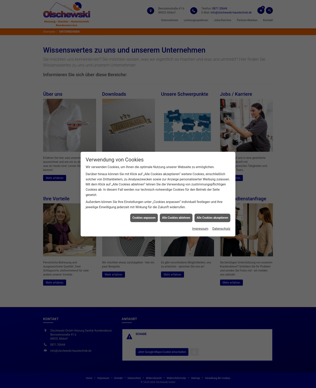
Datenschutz (221, 227)
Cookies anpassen (144, 215)
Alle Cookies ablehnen (176, 215)
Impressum (200, 227)
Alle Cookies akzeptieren (212, 215)
